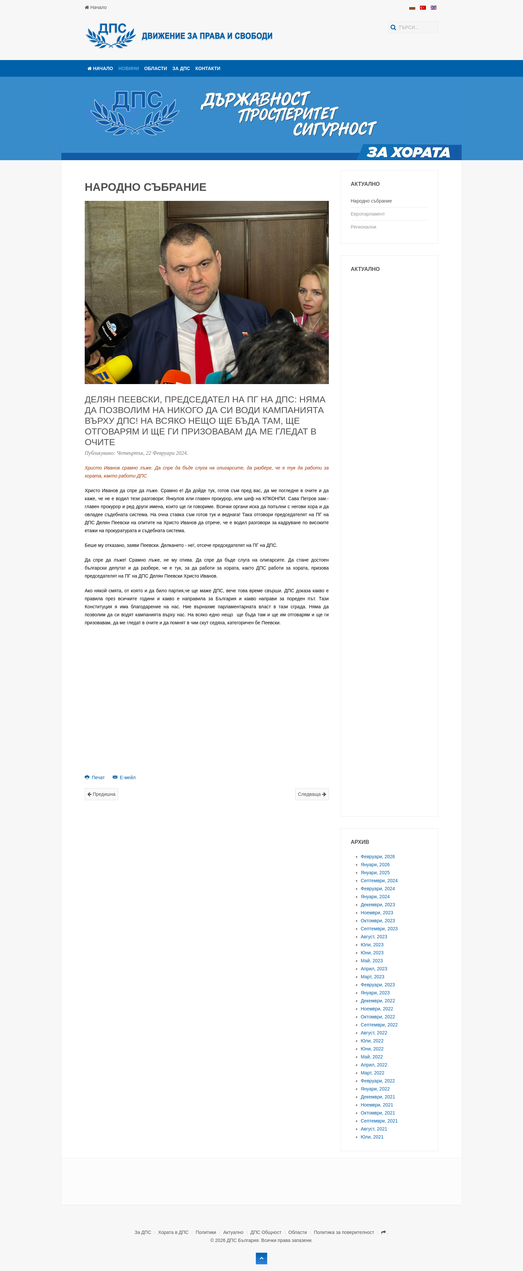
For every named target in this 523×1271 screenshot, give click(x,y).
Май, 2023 (372, 960)
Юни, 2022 (372, 1048)
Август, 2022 (374, 1032)
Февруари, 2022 (378, 1080)
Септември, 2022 (379, 1024)
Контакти (207, 68)
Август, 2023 (374, 936)
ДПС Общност (266, 1232)
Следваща (312, 794)
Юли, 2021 (372, 1137)
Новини (128, 68)
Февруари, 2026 (378, 856)
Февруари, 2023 (378, 984)
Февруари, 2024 (378, 888)
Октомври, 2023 (378, 920)
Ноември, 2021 (377, 1104)
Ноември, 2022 (377, 1008)
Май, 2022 (372, 1056)
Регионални (363, 227)
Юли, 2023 (372, 944)
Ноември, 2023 (377, 912)
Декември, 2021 (378, 1096)
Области (155, 68)
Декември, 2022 (378, 1000)
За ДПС (181, 68)
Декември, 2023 (378, 904)
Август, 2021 (374, 1129)
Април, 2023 (374, 968)
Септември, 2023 (379, 928)
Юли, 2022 (372, 1040)
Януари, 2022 (375, 1088)
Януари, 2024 (375, 896)
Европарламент (368, 214)
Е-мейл (124, 777)
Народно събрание (371, 201)
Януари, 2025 (375, 872)
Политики (205, 1232)
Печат (95, 777)
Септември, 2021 (379, 1121)
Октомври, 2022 (378, 1016)
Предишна (101, 794)
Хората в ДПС (173, 1232)
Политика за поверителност (344, 1232)
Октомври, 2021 (378, 1113)
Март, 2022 (373, 1072)
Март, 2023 (373, 976)
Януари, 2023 (375, 992)
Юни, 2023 (372, 952)
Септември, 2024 (379, 880)
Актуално (233, 1232)
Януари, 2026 (375, 864)
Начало (96, 7)
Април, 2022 (374, 1064)
